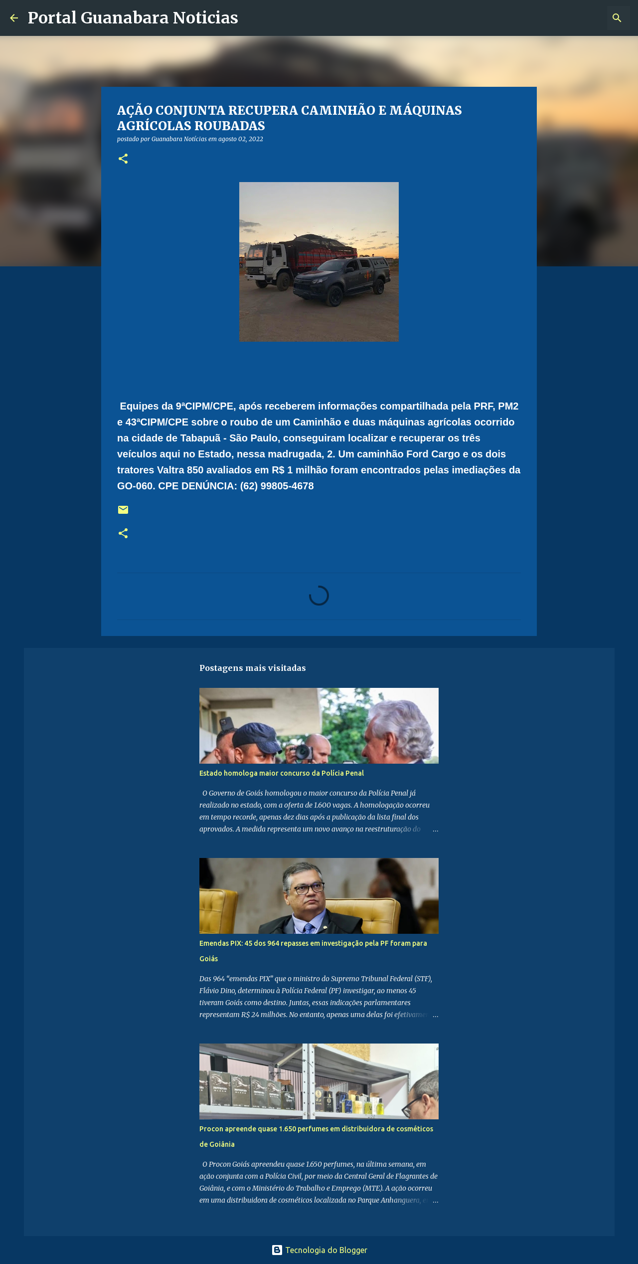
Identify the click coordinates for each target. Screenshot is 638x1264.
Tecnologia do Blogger (319, 1250)
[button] (123, 159)
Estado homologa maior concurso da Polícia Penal (281, 773)
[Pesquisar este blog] (577, 18)
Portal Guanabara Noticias (133, 18)
